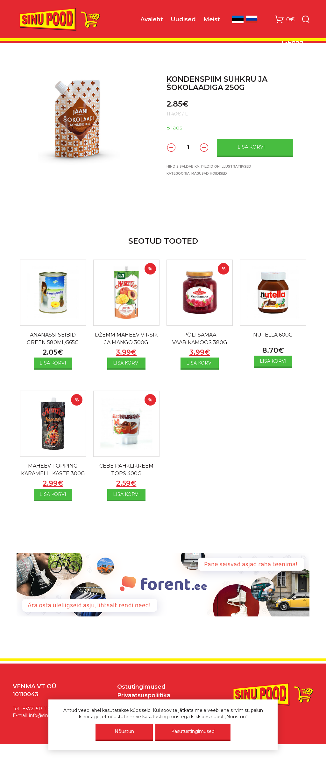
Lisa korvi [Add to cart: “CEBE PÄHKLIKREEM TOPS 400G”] (126, 494)
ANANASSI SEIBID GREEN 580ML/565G (53, 338)
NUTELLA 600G (273, 335)
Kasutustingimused (193, 731)
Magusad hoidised (209, 173)
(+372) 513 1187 (37, 709)
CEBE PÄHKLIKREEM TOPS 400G (126, 469)
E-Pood (292, 42)
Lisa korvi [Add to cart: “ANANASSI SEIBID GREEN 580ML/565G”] (52, 363)
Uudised (183, 19)
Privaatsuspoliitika (143, 695)
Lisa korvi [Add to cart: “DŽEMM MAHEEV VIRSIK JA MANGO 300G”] (126, 363)
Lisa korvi (251, 147)
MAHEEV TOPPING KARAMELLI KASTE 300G (53, 469)
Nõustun (124, 731)
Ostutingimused (141, 686)
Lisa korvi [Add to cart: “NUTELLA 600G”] (273, 361)
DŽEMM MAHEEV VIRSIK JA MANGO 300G (126, 338)
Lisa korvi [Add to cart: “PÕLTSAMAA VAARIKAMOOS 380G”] (199, 363)
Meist (211, 19)
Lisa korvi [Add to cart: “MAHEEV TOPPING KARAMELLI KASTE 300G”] (52, 494)
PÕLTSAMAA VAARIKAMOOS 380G (199, 338)
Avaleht (151, 19)
